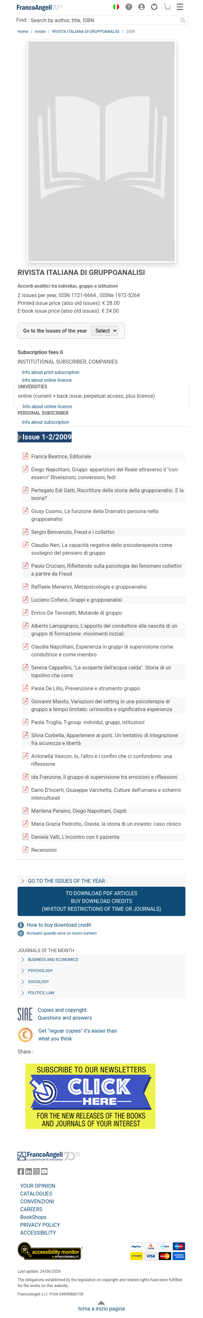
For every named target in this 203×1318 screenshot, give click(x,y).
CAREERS (31, 1209)
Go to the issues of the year (55, 331)
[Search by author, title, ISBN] (103, 20)
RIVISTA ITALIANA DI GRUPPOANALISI (85, 31)
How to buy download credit (59, 925)
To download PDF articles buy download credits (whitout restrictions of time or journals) (101, 901)
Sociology (38, 982)
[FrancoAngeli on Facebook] (21, 1173)
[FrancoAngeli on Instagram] (36, 1173)
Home (23, 31)
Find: (21, 20)
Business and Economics (53, 959)
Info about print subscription (50, 372)
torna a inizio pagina (101, 1309)
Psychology (40, 970)
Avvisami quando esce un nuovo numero (62, 933)
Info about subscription (45, 422)
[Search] (183, 20)
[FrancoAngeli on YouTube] (44, 1173)
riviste (40, 31)
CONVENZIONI (37, 1201)
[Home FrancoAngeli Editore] (39, 8)
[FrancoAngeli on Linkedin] (28, 1173)
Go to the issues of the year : (67, 881)
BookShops (33, 1217)
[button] (114, 8)
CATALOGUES (36, 1194)
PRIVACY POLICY (40, 1225)
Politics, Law (41, 993)
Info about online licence (47, 380)
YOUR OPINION (37, 1186)
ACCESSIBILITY (38, 1233)
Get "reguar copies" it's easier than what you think (77, 1035)
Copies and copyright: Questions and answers (65, 1014)
